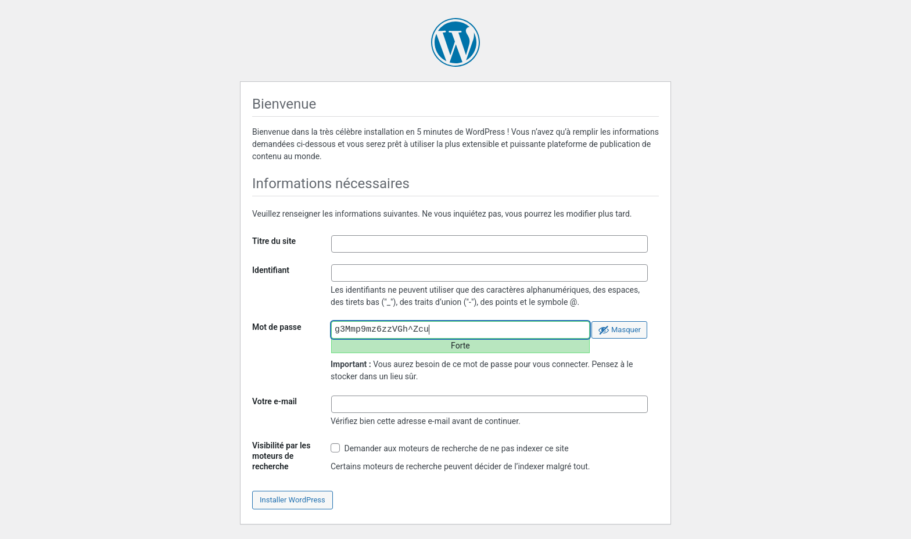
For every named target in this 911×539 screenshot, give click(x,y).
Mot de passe (277, 327)
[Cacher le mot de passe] (619, 330)
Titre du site (274, 241)
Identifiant (270, 270)
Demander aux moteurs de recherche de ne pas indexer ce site (450, 448)
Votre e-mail (274, 401)
